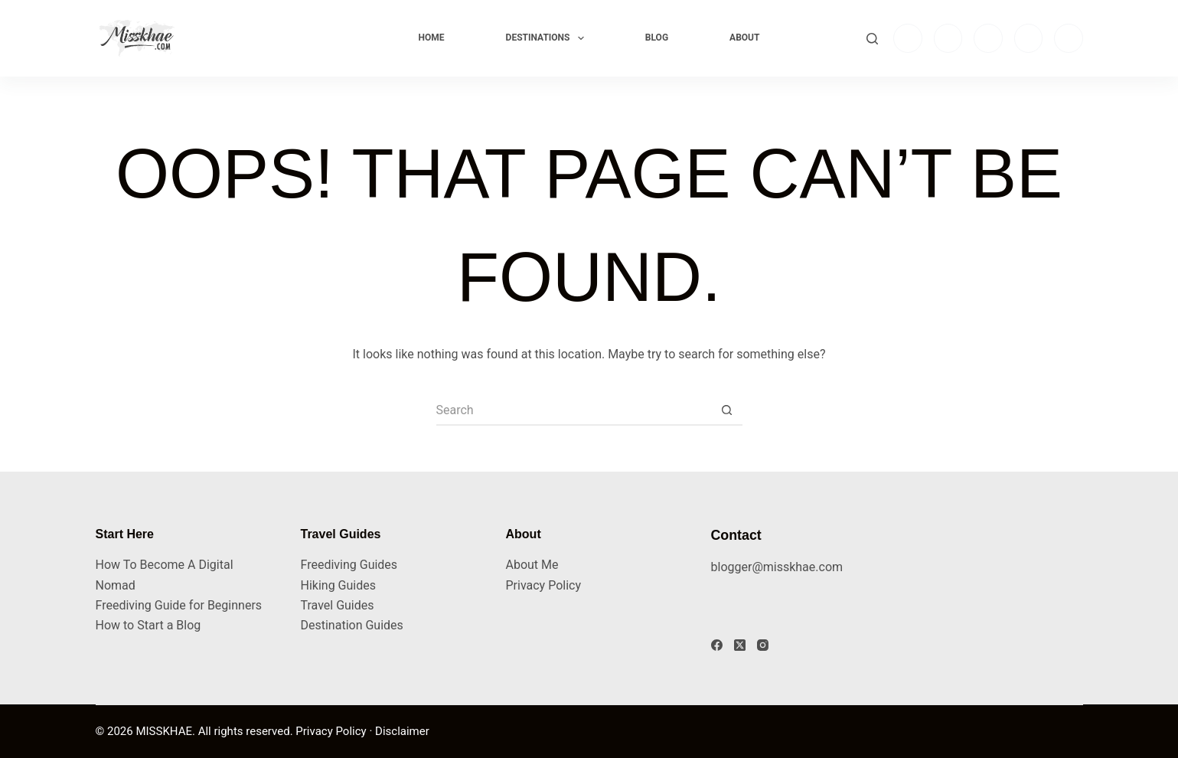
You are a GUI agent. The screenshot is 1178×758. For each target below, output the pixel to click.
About (744, 37)
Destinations (548, 38)
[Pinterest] (1068, 38)
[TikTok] (988, 38)
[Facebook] (948, 38)
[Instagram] (907, 38)
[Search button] (727, 410)
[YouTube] (1028, 38)
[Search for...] (574, 410)
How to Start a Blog (148, 625)
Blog (656, 37)
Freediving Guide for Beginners (179, 605)
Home (432, 37)
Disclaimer (402, 731)
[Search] (872, 38)
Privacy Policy (544, 585)
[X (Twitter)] (740, 645)
